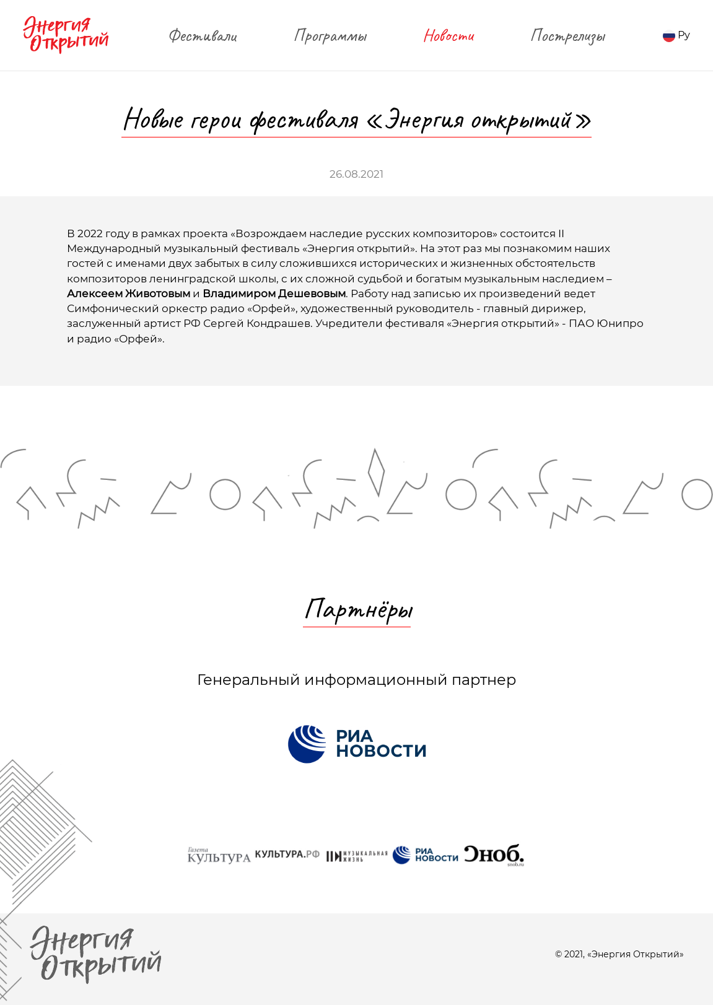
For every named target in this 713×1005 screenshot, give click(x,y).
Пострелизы (567, 35)
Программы (329, 35)
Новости (447, 35)
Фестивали (201, 35)
